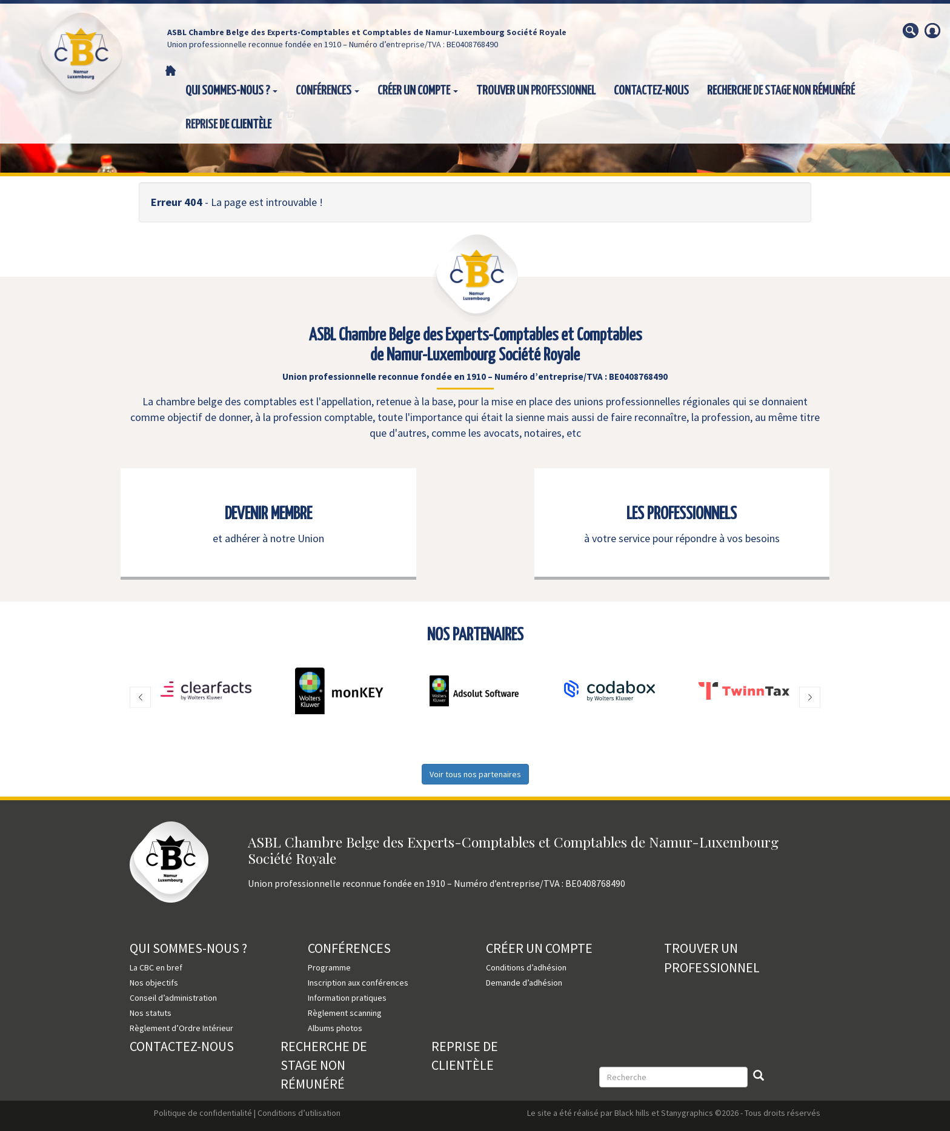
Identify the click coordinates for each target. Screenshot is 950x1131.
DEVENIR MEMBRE (268, 514)
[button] (140, 697)
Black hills (631, 1112)
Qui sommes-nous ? (231, 91)
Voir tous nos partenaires (475, 774)
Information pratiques (347, 997)
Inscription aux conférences (358, 982)
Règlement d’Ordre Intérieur (181, 1028)
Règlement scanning (345, 1012)
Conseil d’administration (173, 997)
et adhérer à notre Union (268, 538)
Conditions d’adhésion (526, 967)
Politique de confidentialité (203, 1112)
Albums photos (335, 1028)
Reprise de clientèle (228, 125)
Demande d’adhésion (524, 982)
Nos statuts (150, 1012)
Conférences (327, 91)
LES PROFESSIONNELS (681, 514)
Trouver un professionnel (536, 91)
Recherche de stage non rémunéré (781, 91)
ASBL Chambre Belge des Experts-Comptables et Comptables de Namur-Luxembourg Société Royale (366, 32)
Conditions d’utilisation (298, 1112)
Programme (329, 967)
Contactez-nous (651, 91)
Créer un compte (417, 91)
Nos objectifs (154, 982)
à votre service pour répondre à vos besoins (682, 538)
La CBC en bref (156, 967)
